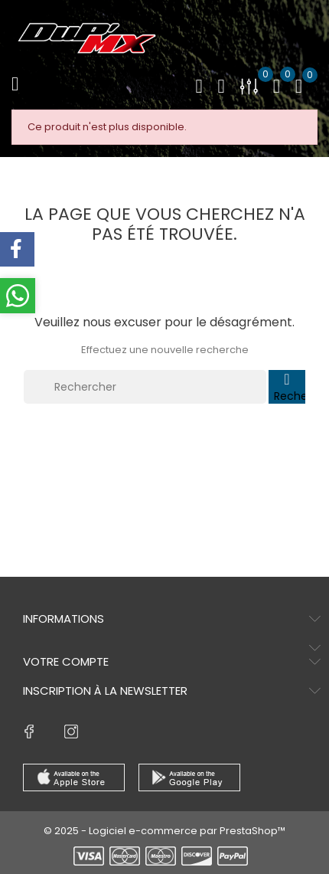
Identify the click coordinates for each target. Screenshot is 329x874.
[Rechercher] (145, 387)
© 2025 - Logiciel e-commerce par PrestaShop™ (164, 830)
